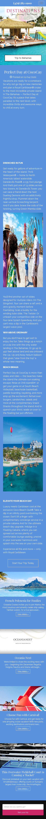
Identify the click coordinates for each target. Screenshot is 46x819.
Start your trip (23, 812)
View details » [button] (23, 614)
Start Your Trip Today (23, 563)
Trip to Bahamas (23, 58)
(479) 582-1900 (22, 3)
